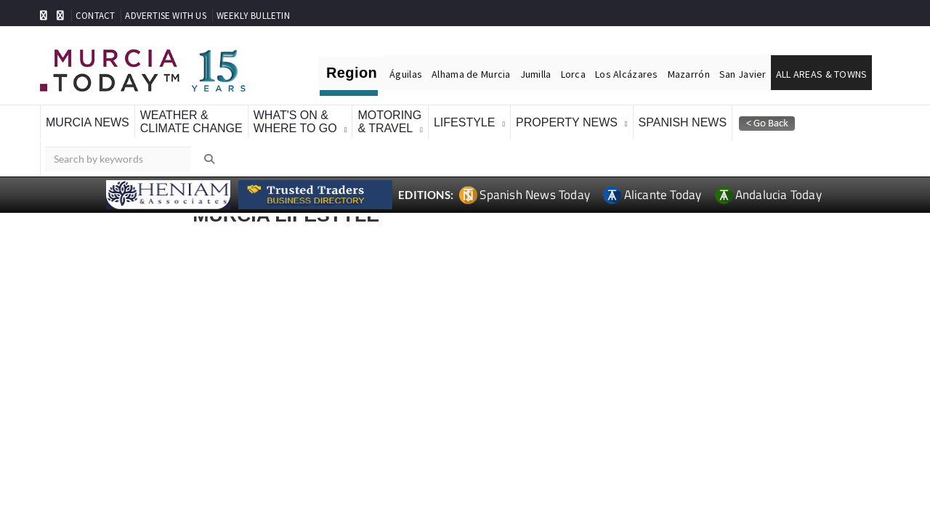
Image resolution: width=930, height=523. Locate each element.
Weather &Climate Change (191, 121)
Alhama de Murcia (471, 74)
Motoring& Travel (389, 121)
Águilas (405, 74)
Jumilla (535, 74)
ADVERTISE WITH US (165, 15)
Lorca (573, 74)
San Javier (743, 74)
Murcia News (87, 122)
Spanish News (683, 122)
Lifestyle (464, 122)
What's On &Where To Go (295, 121)
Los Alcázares (626, 74)
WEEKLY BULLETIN (253, 15)
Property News (567, 122)
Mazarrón (689, 74)
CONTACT (95, 15)
